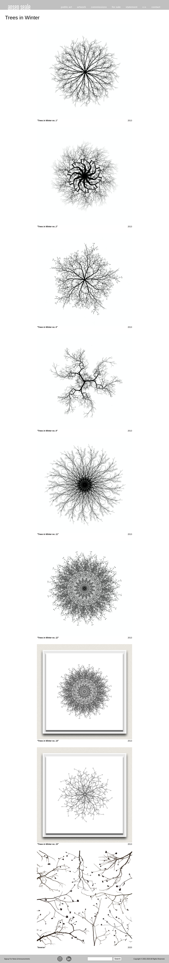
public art (66, 7)
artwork (81, 7)
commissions (99, 7)
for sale (116, 7)
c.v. (144, 7)
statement (131, 7)
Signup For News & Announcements (17, 959)
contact (155, 7)
